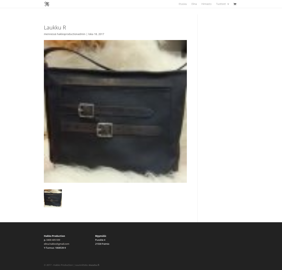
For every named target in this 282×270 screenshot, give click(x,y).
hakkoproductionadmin (71, 34)
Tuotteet (221, 4)
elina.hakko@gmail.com (56, 243)
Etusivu (183, 4)
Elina (194, 4)
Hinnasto (206, 4)
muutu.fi (94, 265)
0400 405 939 (53, 239)
